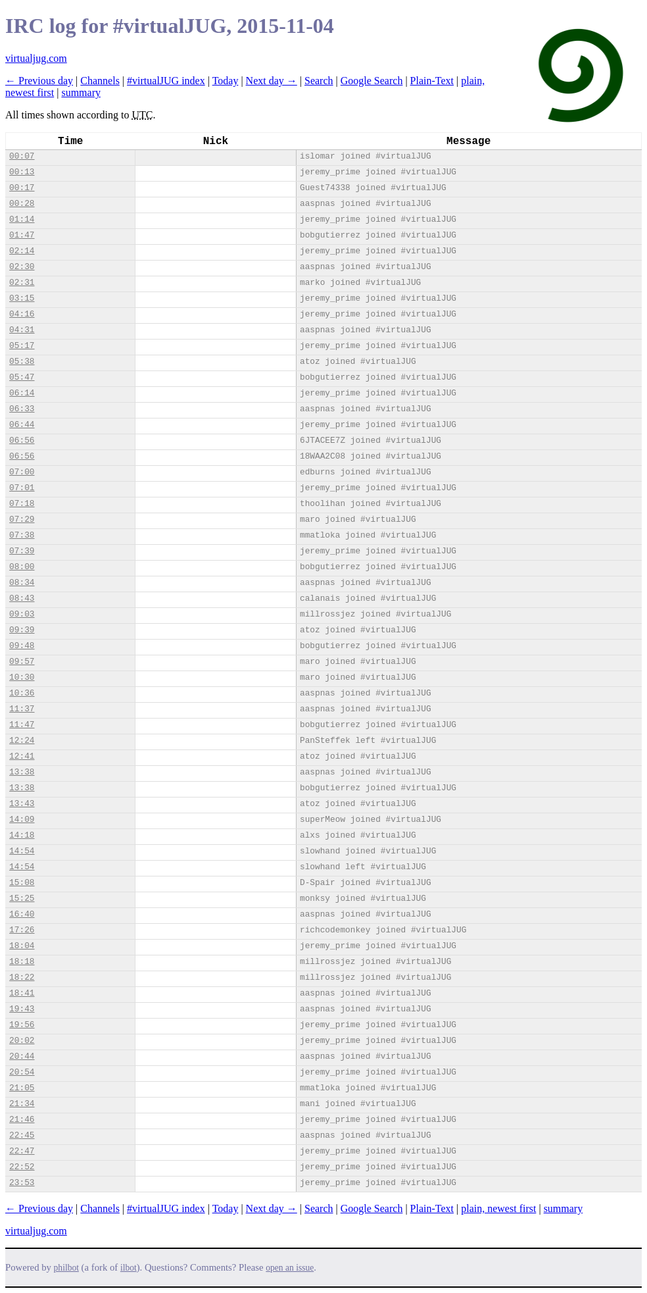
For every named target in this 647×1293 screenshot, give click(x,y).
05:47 (21, 377)
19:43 (21, 1009)
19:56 (21, 1025)
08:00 (21, 567)
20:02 (21, 1041)
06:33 (21, 409)
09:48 (21, 646)
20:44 (21, 1056)
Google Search (372, 80)
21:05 (21, 1088)
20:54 (21, 1072)
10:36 (21, 693)
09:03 (21, 614)
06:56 (21, 440)
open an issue (290, 1268)
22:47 (21, 1151)
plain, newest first (498, 1208)
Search (318, 80)
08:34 (21, 583)
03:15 (21, 298)
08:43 (21, 598)
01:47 (21, 235)
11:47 (21, 725)
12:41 (21, 756)
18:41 (21, 993)
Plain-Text (432, 80)
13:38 (21, 772)
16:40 (21, 914)
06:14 (21, 393)
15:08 (21, 883)
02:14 (21, 251)
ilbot (128, 1268)
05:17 (21, 346)
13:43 (21, 804)
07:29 (21, 519)
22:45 (21, 1135)
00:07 (21, 156)
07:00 (21, 472)
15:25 (21, 898)
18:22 (21, 977)
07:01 (21, 488)
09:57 (21, 662)
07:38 (21, 535)
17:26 (21, 930)
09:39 (21, 630)
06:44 (21, 425)
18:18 (21, 962)
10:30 (21, 677)
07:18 (21, 504)
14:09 (21, 819)
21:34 (21, 1104)
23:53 (21, 1183)
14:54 (21, 851)
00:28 (21, 204)
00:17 (21, 188)
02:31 (21, 283)
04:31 (21, 330)
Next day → (271, 80)
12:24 (21, 741)
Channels (100, 80)
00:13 (21, 172)
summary (81, 92)
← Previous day (39, 80)
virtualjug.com (36, 58)
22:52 (21, 1167)
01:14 (21, 219)
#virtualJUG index (166, 80)
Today (225, 80)
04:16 (21, 314)
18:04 (21, 946)
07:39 (21, 551)
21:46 (21, 1120)
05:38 (21, 362)
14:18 (21, 835)
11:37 (21, 709)
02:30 (21, 267)
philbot (66, 1268)
